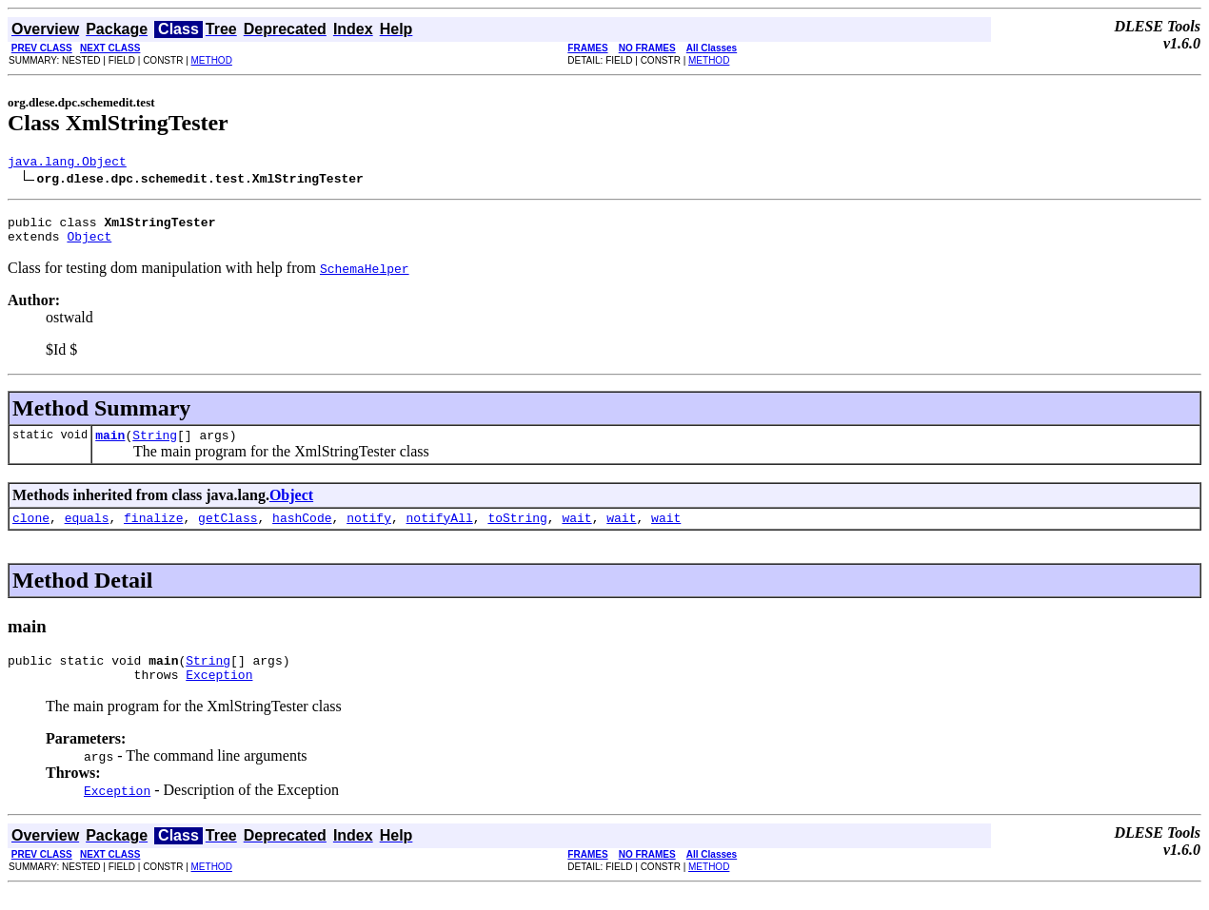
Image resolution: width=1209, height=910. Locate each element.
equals (87, 531)
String (154, 446)
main (110, 446)
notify (369, 531)
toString (516, 531)
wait (576, 531)
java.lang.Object (67, 163)
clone (31, 531)
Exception (219, 694)
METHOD (211, 60)
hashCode (301, 531)
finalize (153, 531)
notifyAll (439, 531)
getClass (227, 531)
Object (89, 244)
